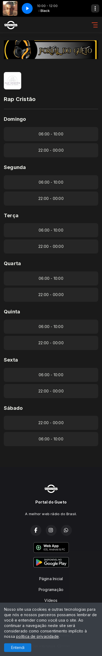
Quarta (12, 263)
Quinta (12, 311)
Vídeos (50, 600)
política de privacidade (37, 636)
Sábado (13, 408)
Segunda (15, 167)
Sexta (11, 360)
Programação (51, 589)
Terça (11, 215)
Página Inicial (51, 578)
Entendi (17, 647)
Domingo (15, 119)
